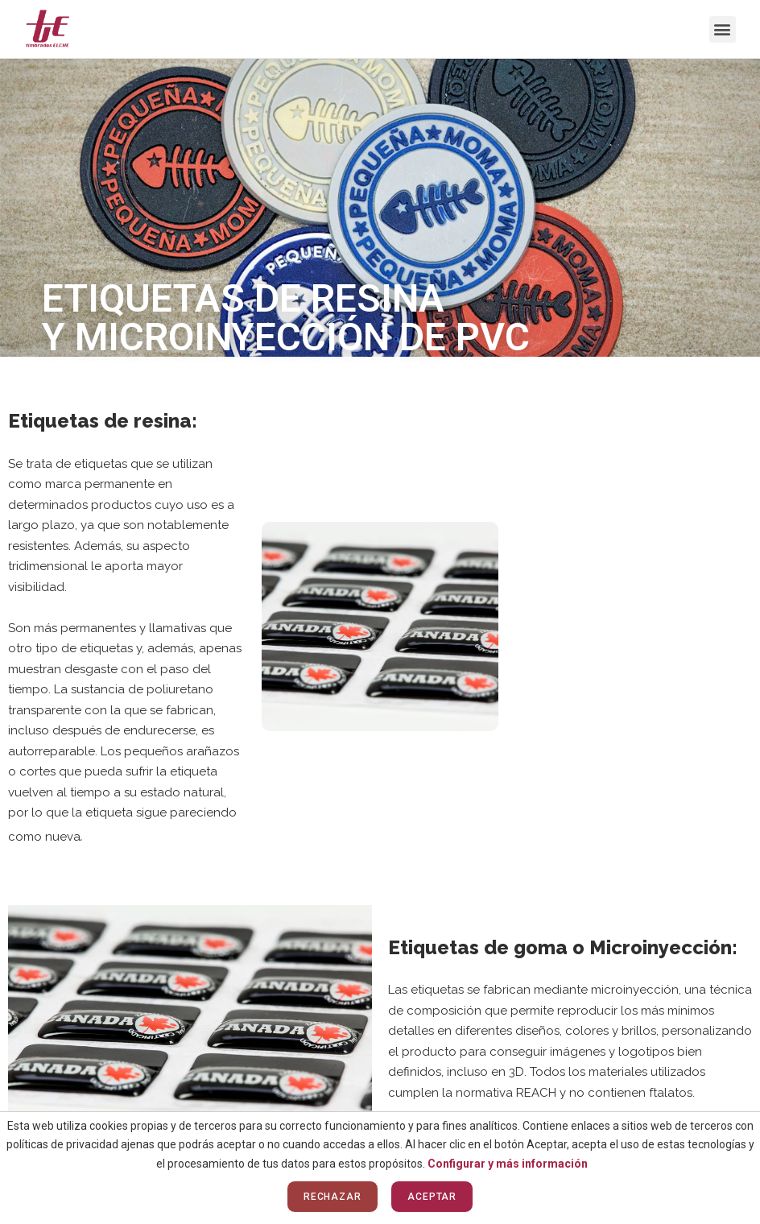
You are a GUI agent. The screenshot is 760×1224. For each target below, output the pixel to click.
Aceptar (431, 1196)
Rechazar (332, 1196)
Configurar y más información (508, 1163)
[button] (722, 29)
